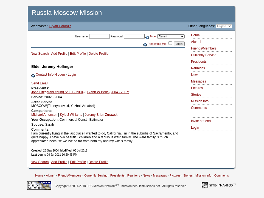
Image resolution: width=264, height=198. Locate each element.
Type (153, 36)
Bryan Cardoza (60, 26)
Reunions (198, 68)
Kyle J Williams (71, 115)
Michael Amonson (44, 115)
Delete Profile (98, 54)
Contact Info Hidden (50, 74)
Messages (198, 81)
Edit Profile (78, 54)
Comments (199, 108)
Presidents (199, 62)
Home (195, 35)
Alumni (196, 42)
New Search (40, 54)
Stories (196, 95)
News (195, 75)
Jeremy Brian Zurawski (101, 115)
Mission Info (200, 101)
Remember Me (157, 43)
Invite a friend (201, 121)
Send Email (39, 83)
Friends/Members (204, 48)
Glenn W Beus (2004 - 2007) (108, 92)
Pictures (197, 88)
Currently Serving (204, 55)
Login (72, 74)
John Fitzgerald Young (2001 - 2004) (58, 92)
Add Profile (59, 54)
